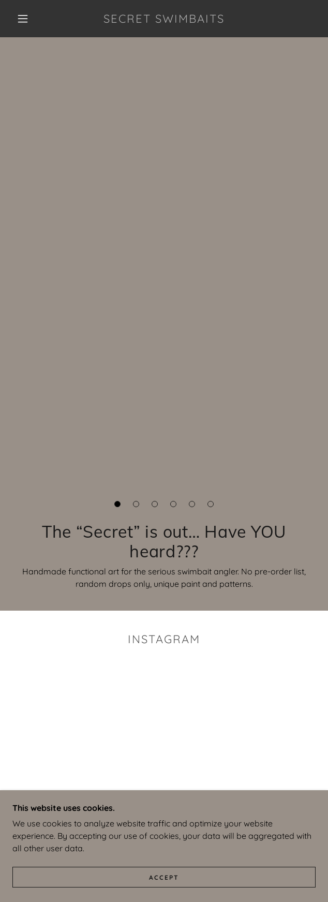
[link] (164, 18)
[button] (27, 18)
